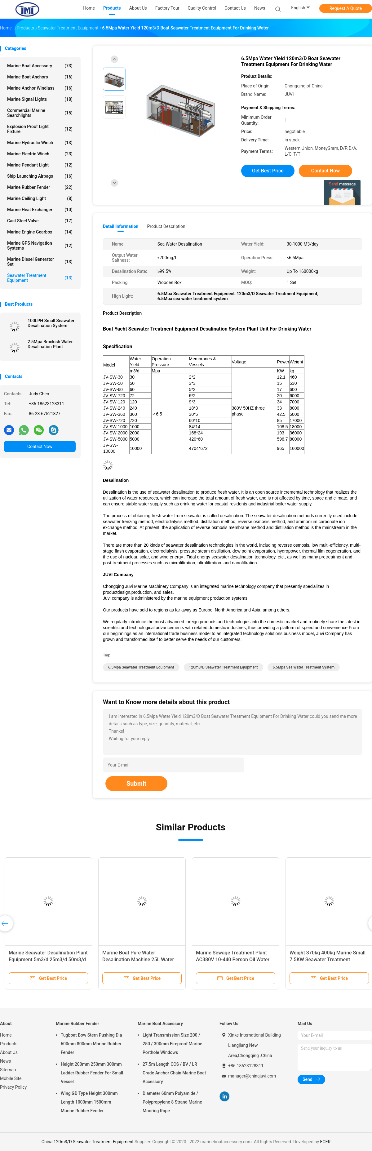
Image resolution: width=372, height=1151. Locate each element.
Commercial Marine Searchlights (40, 113)
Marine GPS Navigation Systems (40, 246)
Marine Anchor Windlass (40, 88)
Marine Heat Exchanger (40, 210)
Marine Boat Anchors (40, 77)
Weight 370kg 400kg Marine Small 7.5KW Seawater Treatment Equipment (327, 959)
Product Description (166, 226)
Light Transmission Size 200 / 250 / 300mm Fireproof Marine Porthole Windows (172, 1044)
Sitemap (8, 1069)
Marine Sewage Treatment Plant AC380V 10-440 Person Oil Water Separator (232, 959)
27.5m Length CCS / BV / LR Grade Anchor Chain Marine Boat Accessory (174, 1073)
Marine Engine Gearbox (40, 232)
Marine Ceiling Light (40, 198)
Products (8, 1043)
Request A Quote (346, 8)
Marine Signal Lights (40, 99)
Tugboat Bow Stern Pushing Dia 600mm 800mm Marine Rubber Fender (91, 1044)
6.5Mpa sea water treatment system (304, 667)
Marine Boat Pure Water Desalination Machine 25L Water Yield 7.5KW (138, 959)
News (5, 1061)
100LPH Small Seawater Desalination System (51, 323)
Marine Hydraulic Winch (40, 143)
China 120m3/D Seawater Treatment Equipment (88, 1141)
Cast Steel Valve (40, 221)
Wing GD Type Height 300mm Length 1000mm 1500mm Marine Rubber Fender (89, 1102)
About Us (9, 1052)
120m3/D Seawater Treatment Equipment (223, 667)
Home (6, 1035)
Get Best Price (268, 171)
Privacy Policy (13, 1087)
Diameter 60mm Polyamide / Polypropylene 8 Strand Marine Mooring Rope (172, 1102)
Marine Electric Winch (40, 154)
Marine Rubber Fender (40, 187)
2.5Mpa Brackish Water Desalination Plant (50, 344)
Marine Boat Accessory (40, 66)
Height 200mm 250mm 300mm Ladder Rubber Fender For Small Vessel (92, 1073)
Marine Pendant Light (40, 165)
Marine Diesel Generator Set (40, 262)
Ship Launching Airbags (40, 176)
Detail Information (120, 226)
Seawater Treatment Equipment (40, 278)
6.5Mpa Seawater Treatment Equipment (141, 667)
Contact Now (39, 446)
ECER (325, 1141)
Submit (136, 783)
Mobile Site (11, 1078)
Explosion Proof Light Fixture (40, 129)
